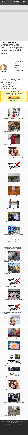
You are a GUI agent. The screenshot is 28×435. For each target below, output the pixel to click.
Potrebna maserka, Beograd (10, 286)
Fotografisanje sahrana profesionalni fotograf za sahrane (12, 364)
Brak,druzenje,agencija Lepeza (11, 325)
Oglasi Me (3, 42)
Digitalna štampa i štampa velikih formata (13, 234)
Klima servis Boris (8, 144)
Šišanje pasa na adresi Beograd (11, 338)
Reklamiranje (23, 421)
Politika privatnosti (15, 421)
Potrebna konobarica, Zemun (10, 170)
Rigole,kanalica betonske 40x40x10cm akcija (14, 402)
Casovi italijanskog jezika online (11, 131)
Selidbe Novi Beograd (9, 208)
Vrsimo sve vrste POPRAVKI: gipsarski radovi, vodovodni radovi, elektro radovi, (13, 248)
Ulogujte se (24, 1)
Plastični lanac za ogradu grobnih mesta (13, 299)
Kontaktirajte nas (6, 421)
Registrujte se (17, 1)
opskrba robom (7, 351)
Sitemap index (14, 422)
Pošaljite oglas (23, 3)
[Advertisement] (14, 26)
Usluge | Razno (11, 42)
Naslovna (3, 1)
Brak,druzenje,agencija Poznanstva (12, 389)
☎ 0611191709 (14, 97)
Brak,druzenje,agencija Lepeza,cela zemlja (13, 118)
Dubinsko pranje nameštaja (10, 415)
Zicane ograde (7, 273)
